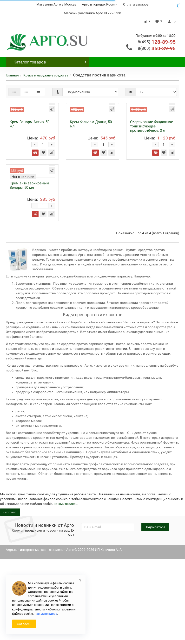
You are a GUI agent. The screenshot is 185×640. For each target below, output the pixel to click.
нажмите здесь (45, 613)
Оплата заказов (136, 4)
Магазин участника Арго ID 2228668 (92, 13)
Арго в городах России (100, 4)
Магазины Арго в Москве (56, 4)
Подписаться (155, 608)
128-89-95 (157, 42)
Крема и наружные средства (45, 75)
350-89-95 (157, 48)
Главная (12, 75)
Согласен (24, 624)
